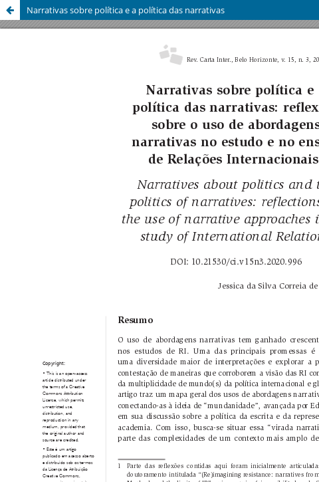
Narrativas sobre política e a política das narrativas (126, 10)
